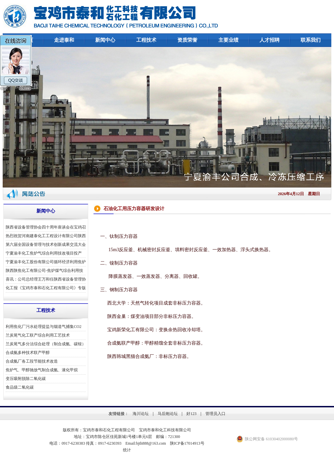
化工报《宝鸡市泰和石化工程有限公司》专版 (46, 288)
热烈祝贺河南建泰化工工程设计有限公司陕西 (46, 236)
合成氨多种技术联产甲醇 (28, 352)
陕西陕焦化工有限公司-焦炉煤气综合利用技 (44, 270)
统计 (127, 450)
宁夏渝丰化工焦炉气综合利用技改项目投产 (44, 253)
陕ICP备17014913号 (187, 443)
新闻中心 (105, 40)
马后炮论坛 (168, 413)
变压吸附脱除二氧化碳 (26, 378)
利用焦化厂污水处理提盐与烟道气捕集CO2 (43, 326)
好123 (191, 413)
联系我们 (311, 40)
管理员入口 (215, 413)
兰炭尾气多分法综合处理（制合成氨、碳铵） (46, 344)
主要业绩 (228, 40)
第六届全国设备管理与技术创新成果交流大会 (46, 244)
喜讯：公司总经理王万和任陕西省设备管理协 (46, 279)
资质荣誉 (187, 40)
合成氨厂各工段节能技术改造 (32, 361)
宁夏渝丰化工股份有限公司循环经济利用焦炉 (46, 262)
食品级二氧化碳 (20, 387)
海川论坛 (141, 413)
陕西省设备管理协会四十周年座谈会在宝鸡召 (46, 227)
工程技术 (146, 40)
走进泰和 (64, 40)
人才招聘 (270, 40)
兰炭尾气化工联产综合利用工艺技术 (38, 335)
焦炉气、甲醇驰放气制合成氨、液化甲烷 (42, 370)
